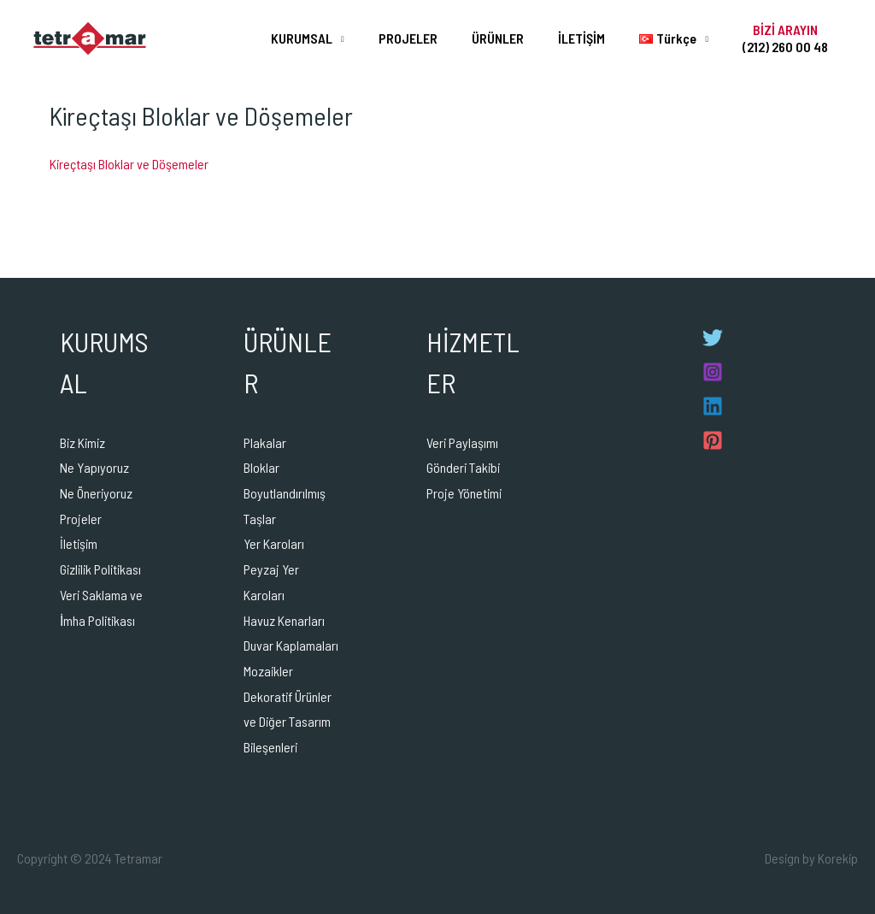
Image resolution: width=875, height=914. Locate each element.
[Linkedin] (713, 406)
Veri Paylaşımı (462, 442)
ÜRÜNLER (522, 38)
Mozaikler (268, 671)
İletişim (78, 543)
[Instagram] (713, 372)
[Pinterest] (713, 440)
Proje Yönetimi (464, 493)
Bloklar (261, 467)
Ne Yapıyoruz (94, 467)
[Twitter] (713, 338)
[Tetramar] (90, 36)
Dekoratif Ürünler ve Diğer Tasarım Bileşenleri (288, 721)
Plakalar (265, 442)
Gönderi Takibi (463, 467)
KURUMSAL (339, 38)
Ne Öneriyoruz (96, 493)
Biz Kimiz (82, 442)
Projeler (81, 518)
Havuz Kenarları (284, 620)
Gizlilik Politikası (100, 569)
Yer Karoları (274, 543)
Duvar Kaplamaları (291, 645)
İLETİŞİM (598, 38)
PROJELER (438, 38)
